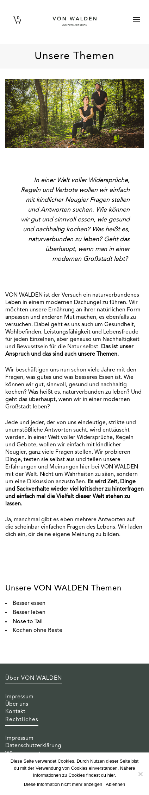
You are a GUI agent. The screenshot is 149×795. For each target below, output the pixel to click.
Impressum (19, 697)
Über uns (16, 704)
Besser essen (29, 603)
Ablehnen (115, 784)
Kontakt (15, 712)
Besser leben (29, 612)
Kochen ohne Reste (37, 630)
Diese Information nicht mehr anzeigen (63, 784)
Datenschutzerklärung (33, 746)
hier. (111, 775)
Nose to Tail (28, 622)
